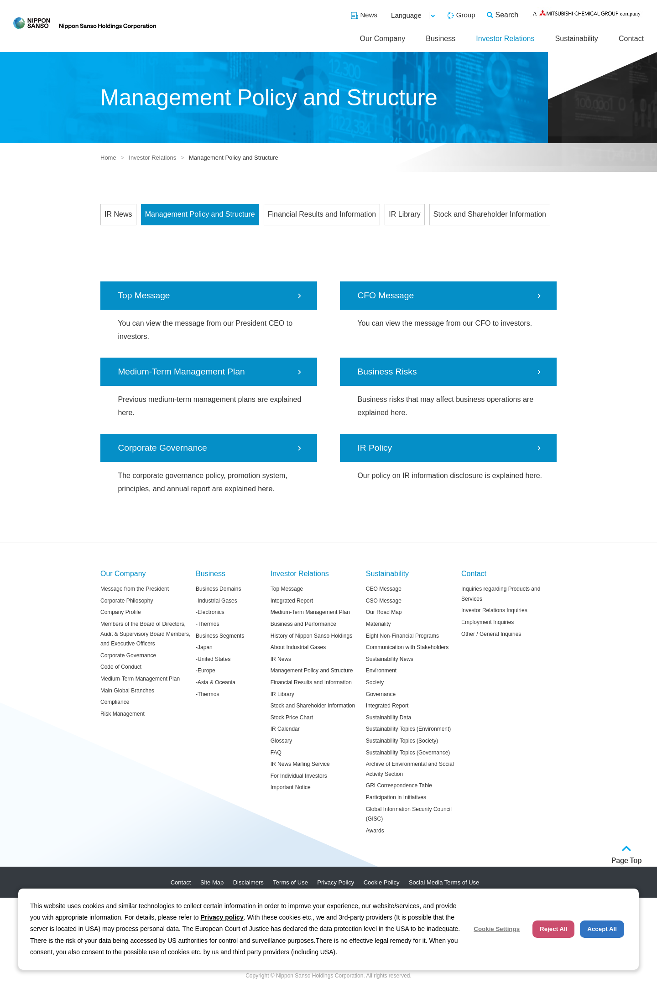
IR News (118, 214)
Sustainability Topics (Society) (402, 741)
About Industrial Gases (298, 647)
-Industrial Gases (216, 601)
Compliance (114, 702)
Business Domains (218, 589)
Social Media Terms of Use (444, 882)
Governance (381, 694)
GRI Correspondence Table (399, 785)
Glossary (281, 741)
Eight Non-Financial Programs (402, 636)
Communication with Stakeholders (407, 647)
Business (440, 38)
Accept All (602, 929)
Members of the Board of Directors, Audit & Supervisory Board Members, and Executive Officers (145, 634)
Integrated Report (292, 601)
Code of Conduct (120, 667)
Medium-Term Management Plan (181, 371)
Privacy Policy (335, 882)
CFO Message (385, 295)
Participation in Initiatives (396, 797)
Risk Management (122, 714)
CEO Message (384, 589)
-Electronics (210, 612)
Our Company (383, 38)
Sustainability (576, 38)
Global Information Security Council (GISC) (409, 814)
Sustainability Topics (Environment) (408, 729)
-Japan (204, 647)
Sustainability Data (388, 717)
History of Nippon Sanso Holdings (311, 636)
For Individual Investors (299, 776)
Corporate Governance (162, 447)
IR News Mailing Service (300, 764)
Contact (631, 38)
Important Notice (291, 787)
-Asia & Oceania (215, 682)
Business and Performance (303, 624)
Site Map (212, 882)
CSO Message (384, 601)
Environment (381, 670)
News (369, 15)
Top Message (144, 295)
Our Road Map (384, 612)
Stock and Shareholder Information (489, 214)
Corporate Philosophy (126, 601)
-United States (213, 659)
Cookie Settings (497, 929)
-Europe (205, 670)
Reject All (553, 929)
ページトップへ (626, 855)
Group (465, 15)
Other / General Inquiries (491, 634)
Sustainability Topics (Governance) (408, 752)
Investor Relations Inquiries (494, 610)
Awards (375, 830)
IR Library (404, 214)
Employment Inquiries (487, 622)
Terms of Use (290, 882)
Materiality (378, 624)
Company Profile (120, 612)
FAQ (276, 752)
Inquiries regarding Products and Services (500, 594)
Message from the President (134, 589)
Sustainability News (389, 659)
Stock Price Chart (292, 717)
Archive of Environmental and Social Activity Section (410, 769)
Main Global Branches (127, 690)
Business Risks (387, 371)
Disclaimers (248, 882)
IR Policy (374, 447)
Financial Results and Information (322, 214)
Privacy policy (222, 917)
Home (108, 157)
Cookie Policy (382, 882)
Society (375, 682)
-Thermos (207, 624)
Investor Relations (505, 38)
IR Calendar (285, 729)
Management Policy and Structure (200, 214)
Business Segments (220, 636)
